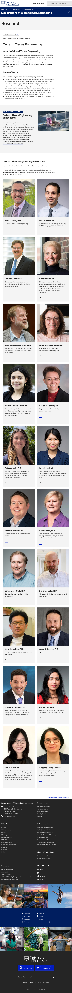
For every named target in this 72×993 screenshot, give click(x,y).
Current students (42, 809)
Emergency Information (43, 982)
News (40, 869)
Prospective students (43, 806)
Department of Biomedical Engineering (26, 13)
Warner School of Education (45, 842)
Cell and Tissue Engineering (22, 38)
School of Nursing (42, 837)
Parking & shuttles (6, 842)
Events (40, 873)
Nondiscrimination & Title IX (9, 879)
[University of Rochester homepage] (10, 3)
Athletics (41, 876)
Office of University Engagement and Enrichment (16, 877)
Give (42, 3)
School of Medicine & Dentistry (46, 835)
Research (10, 38)
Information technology (8, 844)
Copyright (31, 982)
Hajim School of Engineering (45, 830)
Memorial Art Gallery (43, 858)
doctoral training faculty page (13, 172)
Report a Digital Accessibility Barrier (58, 797)
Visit (38, 3)
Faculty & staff (41, 814)
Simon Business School (44, 840)
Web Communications (8, 830)
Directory (4, 835)
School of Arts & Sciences (45, 827)
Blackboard (4, 847)
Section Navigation (11, 34)
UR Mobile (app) (6, 840)
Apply (34, 3)
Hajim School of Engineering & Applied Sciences (17, 9)
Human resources (6, 837)
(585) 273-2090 (9, 816)
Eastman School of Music (45, 832)
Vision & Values (6, 874)
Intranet (3, 827)
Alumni (39, 816)
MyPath (3, 852)
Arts (40, 879)
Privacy (25, 982)
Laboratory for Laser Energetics (46, 844)
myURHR (4, 849)
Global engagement (7, 869)
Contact (3, 832)
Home (4, 38)
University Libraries (43, 856)
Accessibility (5, 872)
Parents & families (42, 811)
